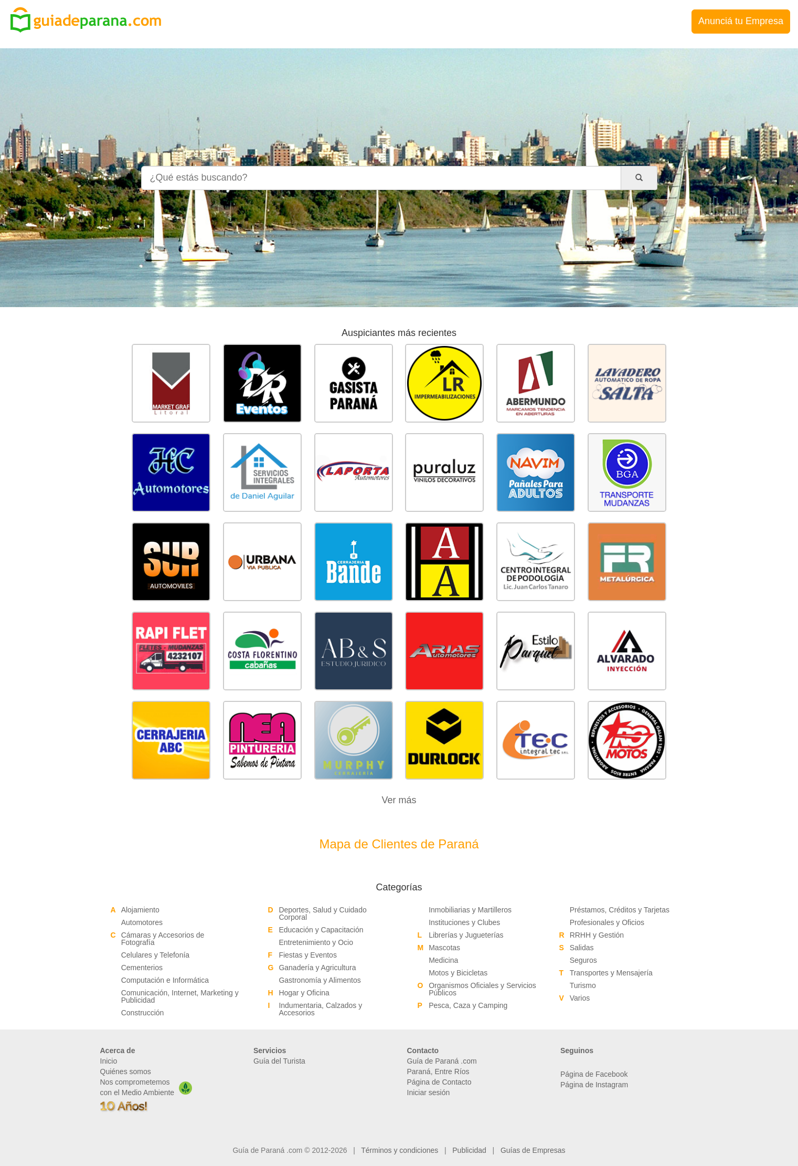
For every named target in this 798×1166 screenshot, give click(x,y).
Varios (580, 998)
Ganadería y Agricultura (317, 967)
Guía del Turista (279, 1061)
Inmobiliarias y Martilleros (470, 910)
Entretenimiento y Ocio (316, 942)
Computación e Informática (165, 980)
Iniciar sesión (428, 1092)
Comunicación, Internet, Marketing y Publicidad (180, 996)
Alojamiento (140, 910)
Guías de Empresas (533, 1150)
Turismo (583, 985)
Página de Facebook (593, 1074)
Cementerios (142, 967)
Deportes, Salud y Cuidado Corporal (322, 913)
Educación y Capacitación (321, 930)
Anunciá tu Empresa (740, 21)
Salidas (582, 947)
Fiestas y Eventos (308, 955)
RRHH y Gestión (597, 935)
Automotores (142, 922)
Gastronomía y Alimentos (319, 980)
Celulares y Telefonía (155, 955)
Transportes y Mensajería (611, 973)
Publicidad (469, 1150)
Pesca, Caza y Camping (468, 1005)
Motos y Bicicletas (458, 973)
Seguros (583, 960)
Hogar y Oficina (304, 993)
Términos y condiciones (399, 1150)
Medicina (443, 960)
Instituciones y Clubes (464, 922)
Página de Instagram (594, 1084)
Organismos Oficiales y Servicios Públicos (482, 989)
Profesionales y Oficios (607, 922)
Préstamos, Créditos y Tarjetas (619, 910)
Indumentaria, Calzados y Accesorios (320, 1009)
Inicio (109, 1061)
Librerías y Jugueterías (466, 935)
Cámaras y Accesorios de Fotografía (163, 939)
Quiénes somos (125, 1071)
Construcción (142, 1013)
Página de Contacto (439, 1082)
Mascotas (444, 947)
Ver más (398, 800)
